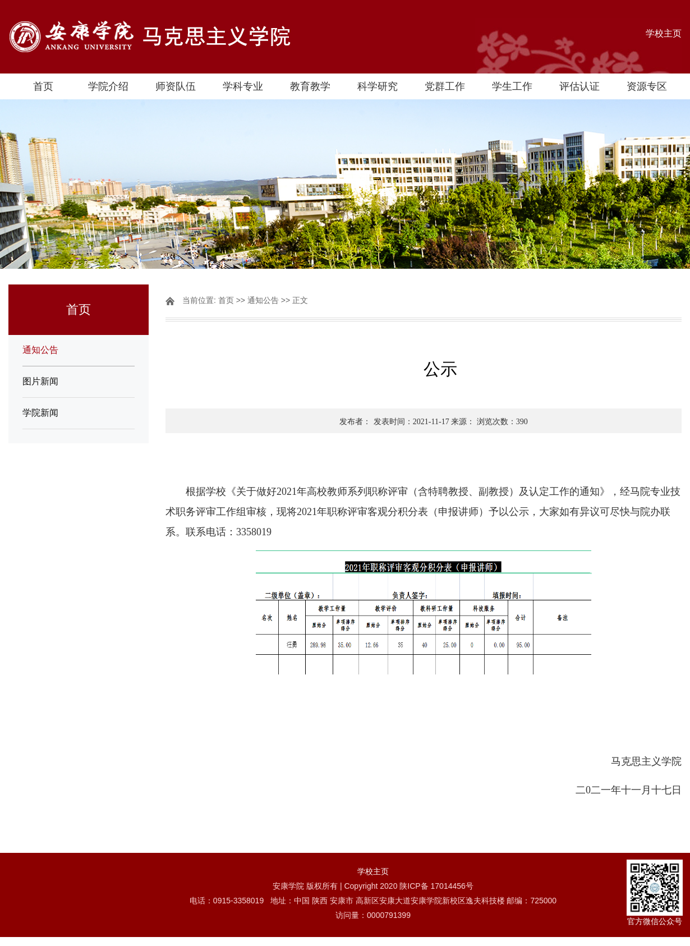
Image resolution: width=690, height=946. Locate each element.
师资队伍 (175, 86)
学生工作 (512, 86)
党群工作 (445, 86)
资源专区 (647, 86)
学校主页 (664, 33)
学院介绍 (108, 86)
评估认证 (579, 86)
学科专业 (243, 86)
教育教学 (310, 86)
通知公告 (40, 350)
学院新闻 (40, 412)
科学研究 (377, 86)
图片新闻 (40, 381)
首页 (43, 86)
